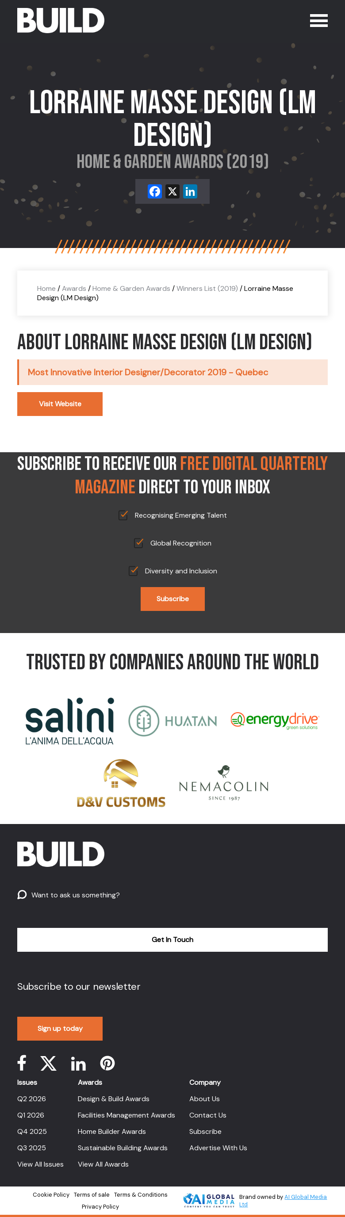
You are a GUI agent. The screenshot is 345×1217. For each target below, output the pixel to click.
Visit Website (60, 403)
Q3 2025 (31, 1147)
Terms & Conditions (141, 1194)
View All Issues (40, 1164)
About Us (204, 1098)
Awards (74, 288)
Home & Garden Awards (131, 288)
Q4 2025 (32, 1131)
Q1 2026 (30, 1115)
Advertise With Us (218, 1147)
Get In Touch (172, 939)
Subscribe (173, 598)
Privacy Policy (100, 1206)
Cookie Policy (51, 1194)
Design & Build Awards (114, 1098)
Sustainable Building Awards (123, 1147)
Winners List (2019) (207, 288)
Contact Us (207, 1115)
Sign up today (60, 1028)
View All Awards (103, 1164)
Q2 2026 (31, 1098)
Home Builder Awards (112, 1131)
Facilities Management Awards (126, 1115)
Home (46, 288)
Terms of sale (92, 1194)
